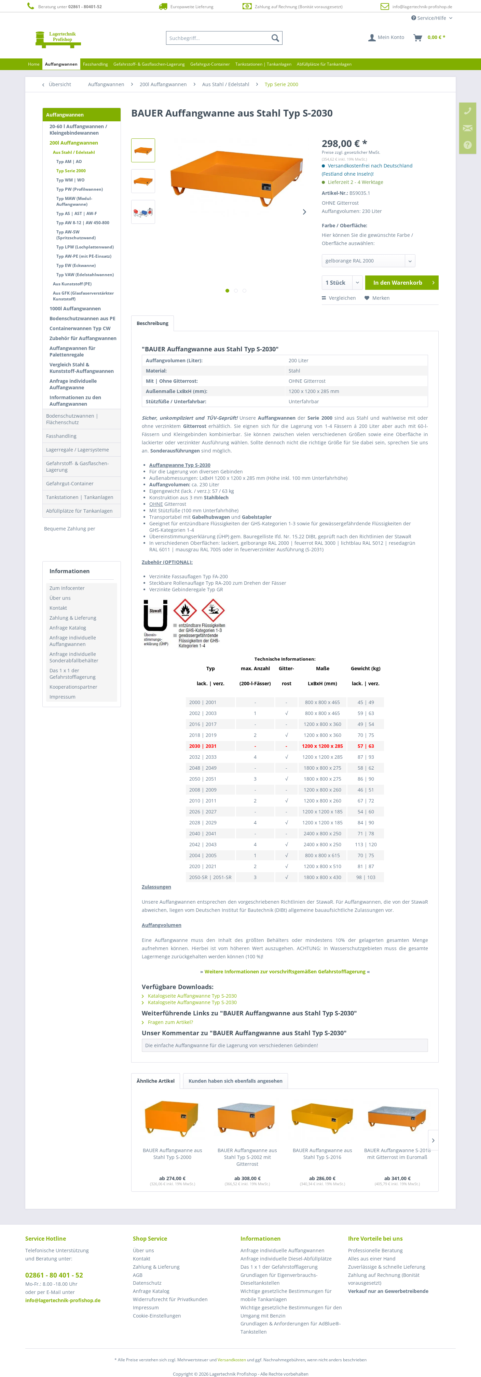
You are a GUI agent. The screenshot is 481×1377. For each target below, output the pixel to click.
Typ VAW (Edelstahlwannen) (85, 275)
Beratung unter (63, 6)
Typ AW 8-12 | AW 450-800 (82, 223)
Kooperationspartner (73, 687)
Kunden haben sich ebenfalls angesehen (236, 1081)
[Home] (33, 64)
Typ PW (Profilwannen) (79, 189)
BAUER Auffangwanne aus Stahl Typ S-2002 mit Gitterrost (247, 1157)
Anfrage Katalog (68, 627)
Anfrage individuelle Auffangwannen (73, 640)
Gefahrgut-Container (70, 483)
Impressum (62, 696)
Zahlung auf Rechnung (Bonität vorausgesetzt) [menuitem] (384, 1279)
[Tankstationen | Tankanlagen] (263, 64)
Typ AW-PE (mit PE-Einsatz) (83, 256)
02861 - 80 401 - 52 (54, 1275)
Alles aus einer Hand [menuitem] (372, 1258)
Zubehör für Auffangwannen (83, 338)
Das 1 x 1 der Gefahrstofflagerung (73, 673)
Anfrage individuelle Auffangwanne (73, 384)
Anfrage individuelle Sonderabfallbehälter (74, 657)
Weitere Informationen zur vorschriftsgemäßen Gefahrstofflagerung (285, 971)
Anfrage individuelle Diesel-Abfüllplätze (286, 1258)
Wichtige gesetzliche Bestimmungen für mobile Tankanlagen (286, 1295)
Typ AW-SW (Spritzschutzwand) (76, 235)
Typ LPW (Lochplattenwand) (85, 247)
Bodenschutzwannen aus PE (82, 318)
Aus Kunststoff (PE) (72, 284)
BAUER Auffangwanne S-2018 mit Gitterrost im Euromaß (397, 1153)
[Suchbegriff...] (224, 38)
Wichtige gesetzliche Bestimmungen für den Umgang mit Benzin (291, 1311)
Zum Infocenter (67, 588)
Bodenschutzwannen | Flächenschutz (72, 419)
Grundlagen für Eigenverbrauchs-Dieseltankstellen (279, 1279)
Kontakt (58, 608)
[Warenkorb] (430, 38)
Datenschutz (147, 1283)
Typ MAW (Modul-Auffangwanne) (74, 201)
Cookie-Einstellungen (157, 1315)
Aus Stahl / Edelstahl (74, 152)
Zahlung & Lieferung (73, 618)
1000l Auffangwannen (75, 308)
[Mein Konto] (387, 38)
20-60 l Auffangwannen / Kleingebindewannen (78, 129)
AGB (137, 1275)
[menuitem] (224, 38)
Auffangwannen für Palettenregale (72, 351)
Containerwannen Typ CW (80, 328)
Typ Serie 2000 (71, 171)
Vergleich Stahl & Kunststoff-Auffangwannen (82, 367)
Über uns (60, 598)
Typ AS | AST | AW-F (76, 213)
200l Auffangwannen (74, 142)
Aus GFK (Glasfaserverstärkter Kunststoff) (83, 296)
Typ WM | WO (70, 180)
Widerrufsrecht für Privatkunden (170, 1299)
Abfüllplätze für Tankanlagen (79, 511)
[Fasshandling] (95, 64)
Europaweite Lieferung (185, 6)
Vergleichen (339, 298)
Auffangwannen (65, 114)
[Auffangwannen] (61, 64)
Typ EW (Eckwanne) (76, 265)
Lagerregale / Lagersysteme (77, 449)
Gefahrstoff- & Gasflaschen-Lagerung (77, 466)
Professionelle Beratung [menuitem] (375, 1250)
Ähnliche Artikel (156, 1081)
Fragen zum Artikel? (167, 1022)
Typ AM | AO (69, 161)
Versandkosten (232, 1360)
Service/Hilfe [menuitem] (429, 18)
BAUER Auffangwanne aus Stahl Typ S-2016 (322, 1153)
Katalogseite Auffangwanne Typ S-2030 (189, 996)
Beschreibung (152, 323)
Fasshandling (61, 436)
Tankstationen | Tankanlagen (79, 497)
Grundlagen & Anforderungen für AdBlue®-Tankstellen (290, 1327)
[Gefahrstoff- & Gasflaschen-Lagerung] (149, 64)
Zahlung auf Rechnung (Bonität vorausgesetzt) (292, 6)
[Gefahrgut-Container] (210, 64)
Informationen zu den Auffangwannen (75, 400)
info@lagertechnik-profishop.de (422, 7)
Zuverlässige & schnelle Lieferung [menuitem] (386, 1267)
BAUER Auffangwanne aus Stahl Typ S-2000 (172, 1153)
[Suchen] (275, 38)
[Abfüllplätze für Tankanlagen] (324, 64)
